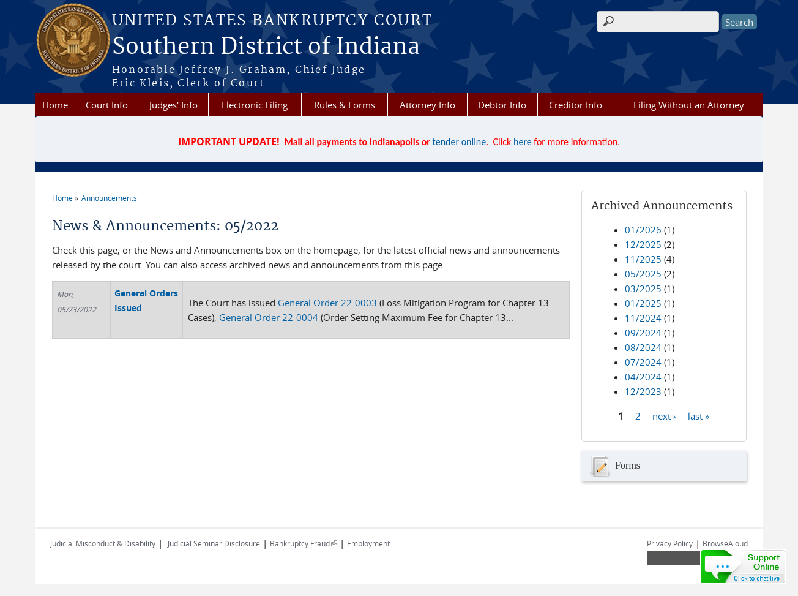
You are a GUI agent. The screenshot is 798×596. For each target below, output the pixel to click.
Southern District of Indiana (266, 47)
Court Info (107, 105)
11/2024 (643, 318)
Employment (368, 543)
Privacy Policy (670, 543)
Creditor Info (575, 105)
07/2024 (643, 362)
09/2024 (643, 332)
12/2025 (643, 244)
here (522, 142)
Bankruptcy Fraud (303, 543)
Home (55, 105)
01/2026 (643, 230)
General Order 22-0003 (327, 302)
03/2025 (643, 288)
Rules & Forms (344, 105)
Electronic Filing (255, 105)
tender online (460, 142)
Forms (613, 466)
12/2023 (643, 391)
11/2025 (643, 259)
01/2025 (643, 303)
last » (698, 415)
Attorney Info (427, 105)
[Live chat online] (743, 566)
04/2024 (643, 377)
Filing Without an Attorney (688, 105)
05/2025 (643, 274)
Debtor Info (502, 105)
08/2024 (643, 347)
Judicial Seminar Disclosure (214, 543)
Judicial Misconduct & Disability (102, 543)
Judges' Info (173, 105)
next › (664, 415)
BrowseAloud (725, 543)
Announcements (109, 198)
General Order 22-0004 (268, 317)
